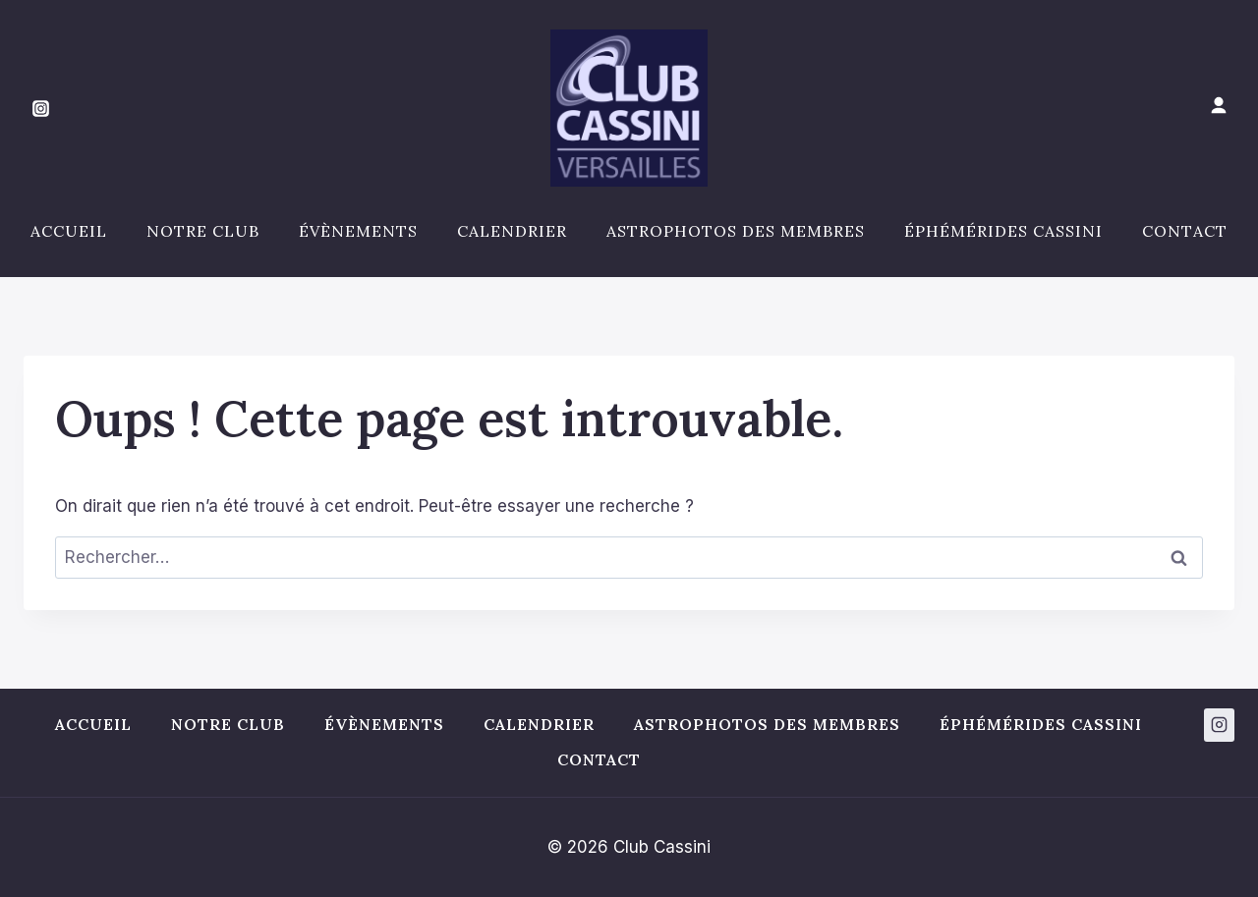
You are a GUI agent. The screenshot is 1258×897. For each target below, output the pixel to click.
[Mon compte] (1218, 106)
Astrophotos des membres (735, 231)
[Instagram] (40, 108)
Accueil (68, 231)
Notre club (202, 231)
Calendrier (512, 231)
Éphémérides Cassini (1003, 231)
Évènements (358, 231)
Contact (1185, 231)
